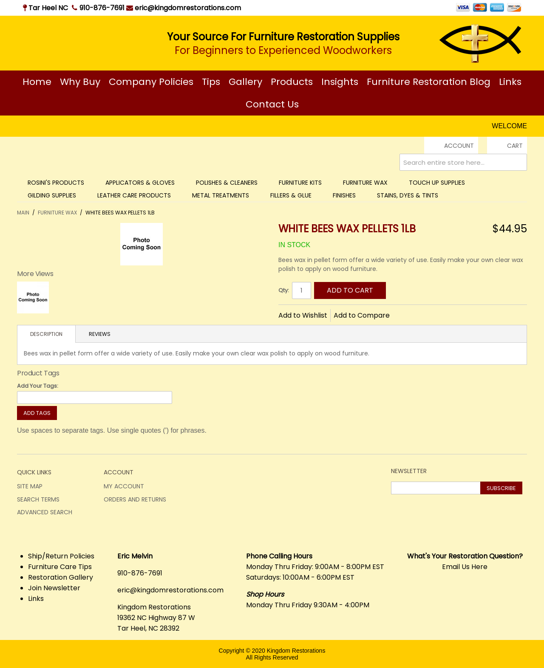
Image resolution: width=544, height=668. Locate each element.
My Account (124, 486)
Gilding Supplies (52, 195)
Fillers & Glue (291, 195)
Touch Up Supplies (437, 182)
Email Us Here (464, 567)
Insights (339, 81)
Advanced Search (44, 512)
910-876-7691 (102, 8)
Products (292, 81)
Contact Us (272, 104)
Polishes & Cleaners (227, 182)
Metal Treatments (220, 195)
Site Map (29, 486)
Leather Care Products (134, 195)
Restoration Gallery (60, 577)
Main (23, 212)
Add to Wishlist (302, 315)
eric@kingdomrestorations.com (183, 8)
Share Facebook (407, 314)
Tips (211, 81)
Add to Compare (362, 315)
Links (510, 81)
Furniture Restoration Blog (428, 81)
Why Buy (80, 81)
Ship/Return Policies (61, 556)
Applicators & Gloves (140, 182)
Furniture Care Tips (60, 567)
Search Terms (38, 499)
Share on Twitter (424, 314)
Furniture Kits (300, 182)
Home (37, 81)
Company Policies (151, 81)
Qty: (283, 290)
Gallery (245, 81)
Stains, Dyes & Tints (407, 195)
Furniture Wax (365, 182)
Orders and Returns (135, 499)
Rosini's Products (56, 182)
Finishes (344, 195)
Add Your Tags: (37, 386)
